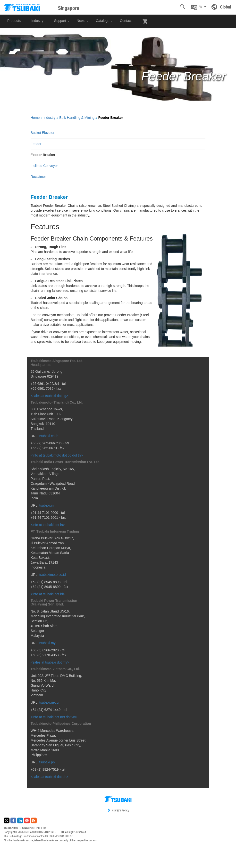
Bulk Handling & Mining (76, 118)
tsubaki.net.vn (49, 702)
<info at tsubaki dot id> (48, 594)
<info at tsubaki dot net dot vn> (54, 717)
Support (61, 21)
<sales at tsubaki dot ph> (49, 777)
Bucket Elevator (42, 133)
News (83, 21)
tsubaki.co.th (49, 436)
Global (225, 6)
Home (35, 118)
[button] (198, 7)
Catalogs (104, 21)
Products (15, 21)
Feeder (36, 144)
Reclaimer (38, 177)
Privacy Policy (118, 810)
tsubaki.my (47, 643)
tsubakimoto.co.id (52, 575)
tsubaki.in (46, 505)
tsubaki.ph (47, 762)
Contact (127, 21)
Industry (39, 21)
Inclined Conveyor (44, 166)
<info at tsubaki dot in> (48, 525)
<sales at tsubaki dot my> (50, 662)
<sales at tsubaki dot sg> (49, 396)
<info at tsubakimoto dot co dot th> (57, 455)
